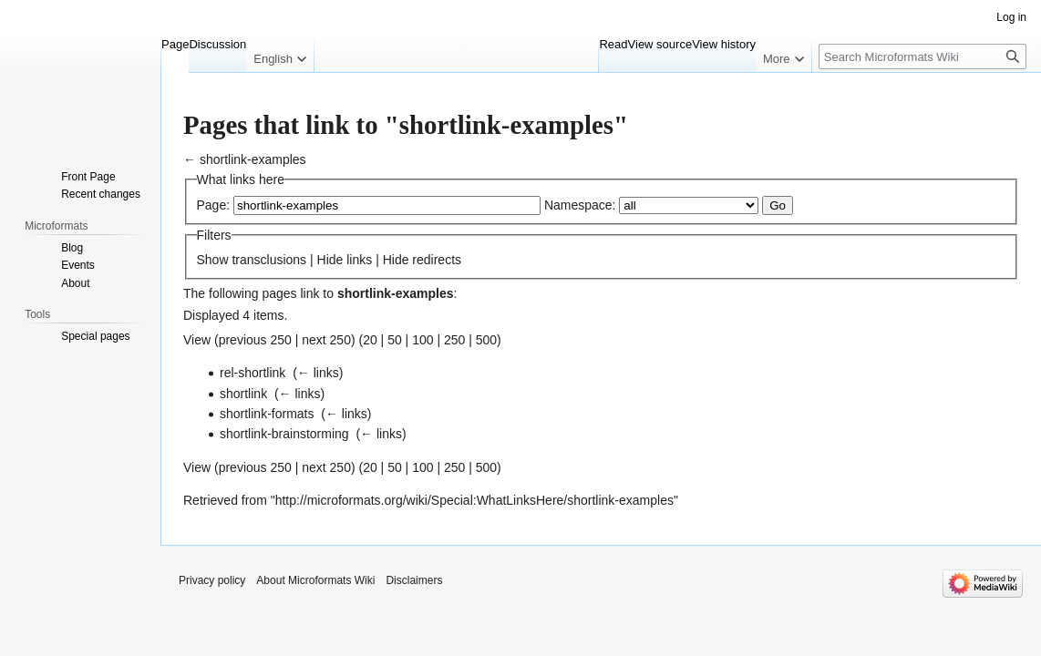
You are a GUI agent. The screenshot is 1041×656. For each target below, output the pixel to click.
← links (318, 372)
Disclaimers (414, 580)
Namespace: (580, 205)
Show (213, 259)
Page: (214, 205)
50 (394, 340)
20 (370, 340)
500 (486, 340)
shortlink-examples (253, 159)
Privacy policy (212, 580)
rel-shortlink (252, 372)
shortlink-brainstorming (284, 433)
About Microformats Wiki (315, 580)
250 (454, 340)
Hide (330, 259)
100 (422, 340)
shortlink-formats (267, 413)
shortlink (243, 393)
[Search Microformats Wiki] (922, 56)
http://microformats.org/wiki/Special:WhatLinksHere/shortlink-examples (474, 500)
